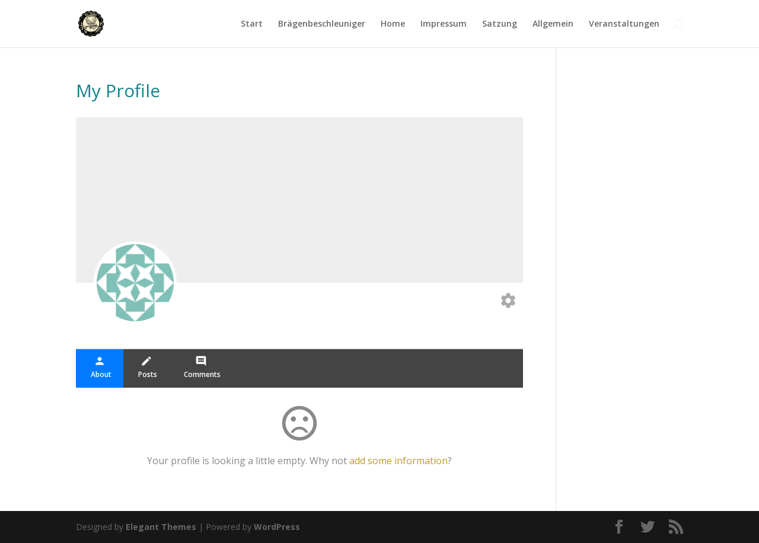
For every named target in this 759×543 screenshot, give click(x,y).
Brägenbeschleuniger (321, 24)
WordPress (277, 526)
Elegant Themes (161, 526)
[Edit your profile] (508, 302)
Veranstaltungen (624, 24)
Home (393, 24)
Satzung (499, 24)
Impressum (443, 24)
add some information (398, 460)
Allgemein (552, 24)
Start (252, 24)
